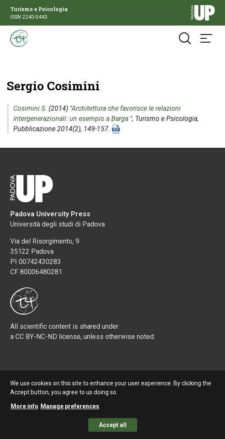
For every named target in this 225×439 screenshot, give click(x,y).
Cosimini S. (30, 108)
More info (24, 410)
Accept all (113, 428)
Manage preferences (69, 410)
